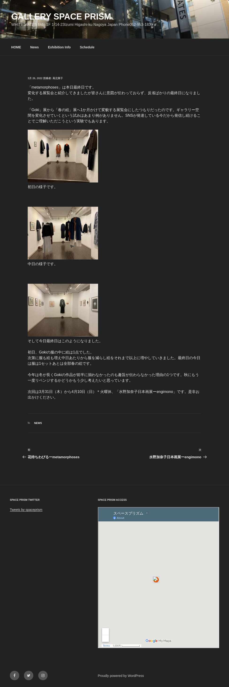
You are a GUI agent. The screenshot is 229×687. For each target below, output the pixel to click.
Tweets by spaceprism (26, 510)
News (34, 47)
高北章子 (58, 78)
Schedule (87, 47)
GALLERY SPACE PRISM (61, 16)
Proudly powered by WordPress (121, 676)
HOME (16, 47)
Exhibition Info (59, 47)
